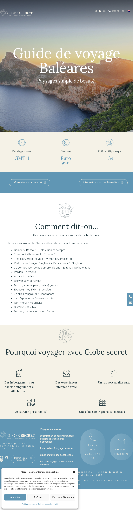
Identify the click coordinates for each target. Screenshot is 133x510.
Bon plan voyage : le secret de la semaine (56, 463)
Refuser (38, 497)
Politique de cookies (29, 504)
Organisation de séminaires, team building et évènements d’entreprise (57, 439)
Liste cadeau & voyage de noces (56, 448)
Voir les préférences (63, 497)
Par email (121, 449)
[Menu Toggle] (88, 16)
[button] (73, 472)
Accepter (15, 497)
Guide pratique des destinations (56, 455)
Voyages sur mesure (50, 429)
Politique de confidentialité (48, 504)
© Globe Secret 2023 (88, 475)
